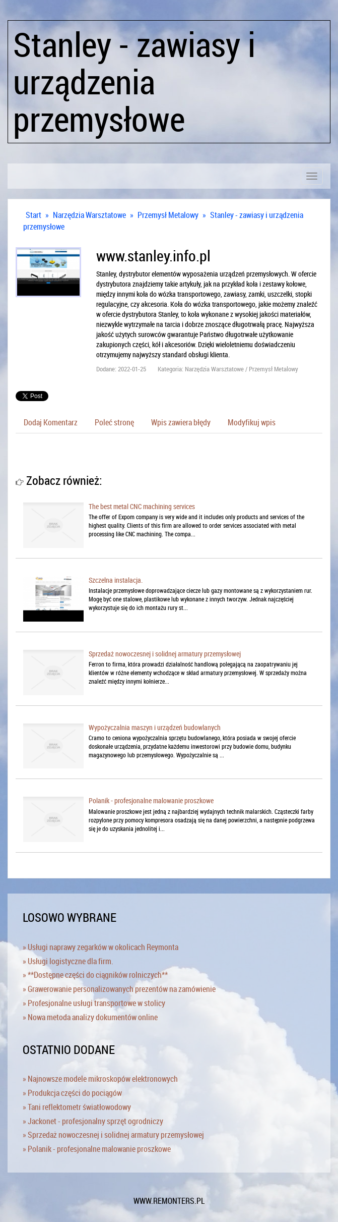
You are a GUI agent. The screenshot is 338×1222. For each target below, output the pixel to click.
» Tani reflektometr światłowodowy (77, 1107)
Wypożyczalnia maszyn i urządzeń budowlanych (155, 727)
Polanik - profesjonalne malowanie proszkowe (151, 800)
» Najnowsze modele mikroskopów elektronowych (100, 1078)
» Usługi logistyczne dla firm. (68, 961)
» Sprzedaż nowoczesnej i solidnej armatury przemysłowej (113, 1134)
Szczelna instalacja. (116, 580)
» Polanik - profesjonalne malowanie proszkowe (97, 1148)
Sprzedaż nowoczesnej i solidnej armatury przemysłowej (165, 653)
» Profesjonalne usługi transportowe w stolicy (94, 1003)
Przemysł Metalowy (168, 214)
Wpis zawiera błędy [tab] (181, 422)
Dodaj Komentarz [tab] (51, 422)
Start (33, 214)
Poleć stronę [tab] (114, 422)
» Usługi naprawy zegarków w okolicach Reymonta (100, 947)
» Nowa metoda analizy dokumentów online (90, 1017)
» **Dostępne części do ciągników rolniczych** (95, 974)
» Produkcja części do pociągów (72, 1092)
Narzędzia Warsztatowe (89, 214)
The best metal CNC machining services (142, 506)
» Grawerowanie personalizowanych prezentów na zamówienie (119, 988)
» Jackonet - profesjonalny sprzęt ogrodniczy (93, 1121)
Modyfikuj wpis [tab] (252, 422)
